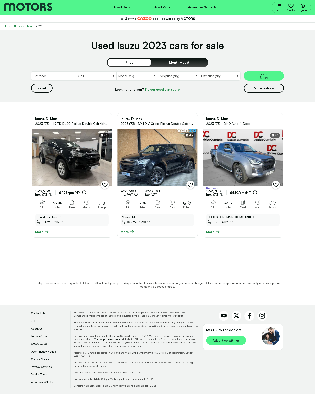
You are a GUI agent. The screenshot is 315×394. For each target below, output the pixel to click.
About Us (37, 328)
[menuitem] (122, 6)
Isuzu (30, 26)
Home (7, 26)
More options (264, 88)
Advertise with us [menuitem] (202, 7)
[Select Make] (95, 76)
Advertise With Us (42, 382)
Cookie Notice (40, 359)
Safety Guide (39, 343)
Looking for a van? (148, 89)
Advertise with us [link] (226, 340)
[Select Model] (137, 76)
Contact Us (38, 313)
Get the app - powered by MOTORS (157, 19)
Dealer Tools (39, 374)
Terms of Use (39, 336)
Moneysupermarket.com (107, 339)
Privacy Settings (41, 366)
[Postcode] (53, 76)
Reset (41, 88)
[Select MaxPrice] (220, 76)
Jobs (34, 321)
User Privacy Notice (43, 351)
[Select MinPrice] (178, 76)
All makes (19, 26)
